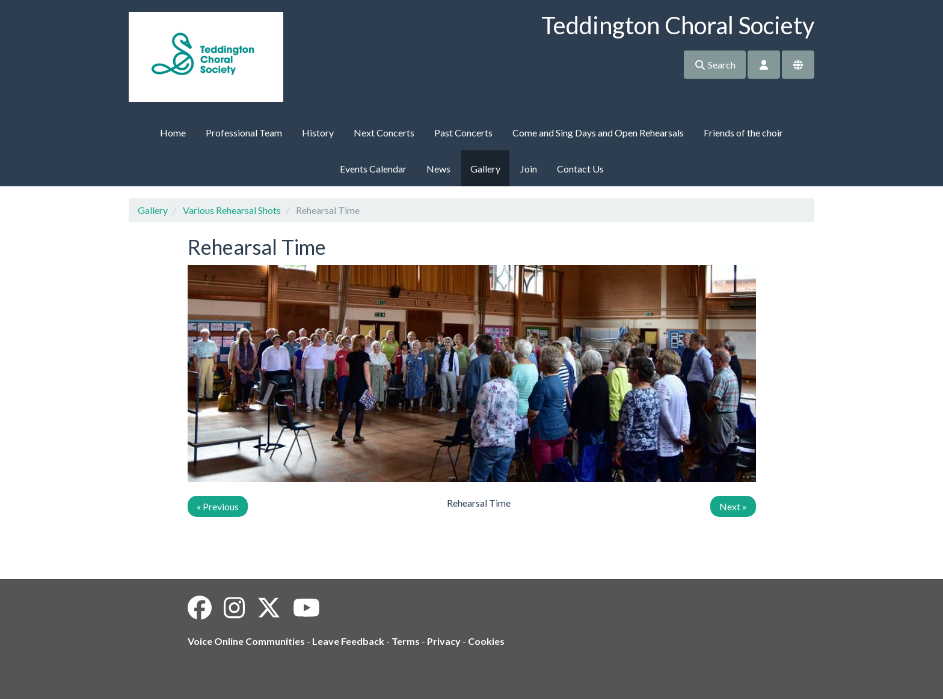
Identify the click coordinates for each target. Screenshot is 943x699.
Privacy (444, 641)
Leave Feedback (348, 641)
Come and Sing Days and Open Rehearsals (598, 132)
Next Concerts (384, 132)
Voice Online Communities (246, 641)
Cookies (486, 641)
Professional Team (244, 132)
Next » (733, 506)
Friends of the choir (743, 132)
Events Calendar (373, 168)
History (318, 132)
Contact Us (580, 168)
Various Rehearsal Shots (232, 210)
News (438, 168)
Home (173, 132)
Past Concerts (463, 132)
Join (528, 168)
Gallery (485, 168)
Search (715, 64)
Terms (406, 641)
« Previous (218, 506)
